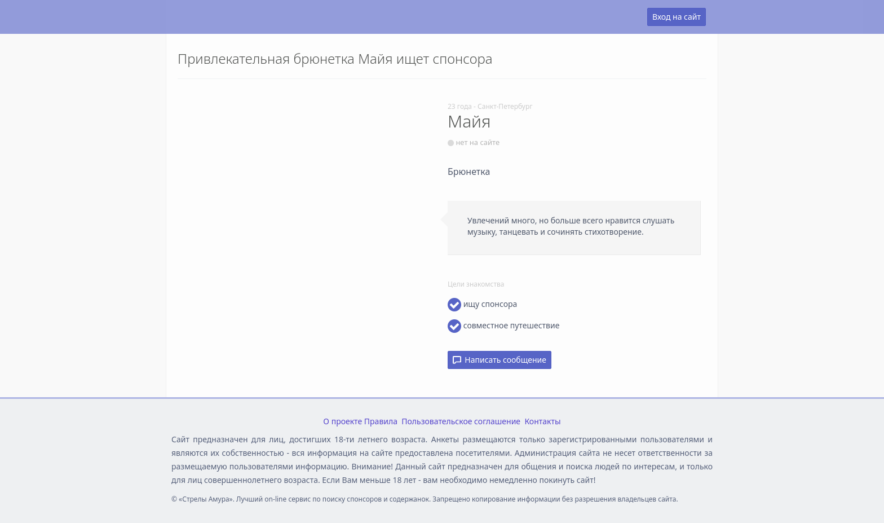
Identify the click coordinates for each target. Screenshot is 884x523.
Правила (380, 421)
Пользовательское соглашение (460, 421)
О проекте (342, 421)
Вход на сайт (676, 16)
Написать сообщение (499, 359)
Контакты (542, 421)
